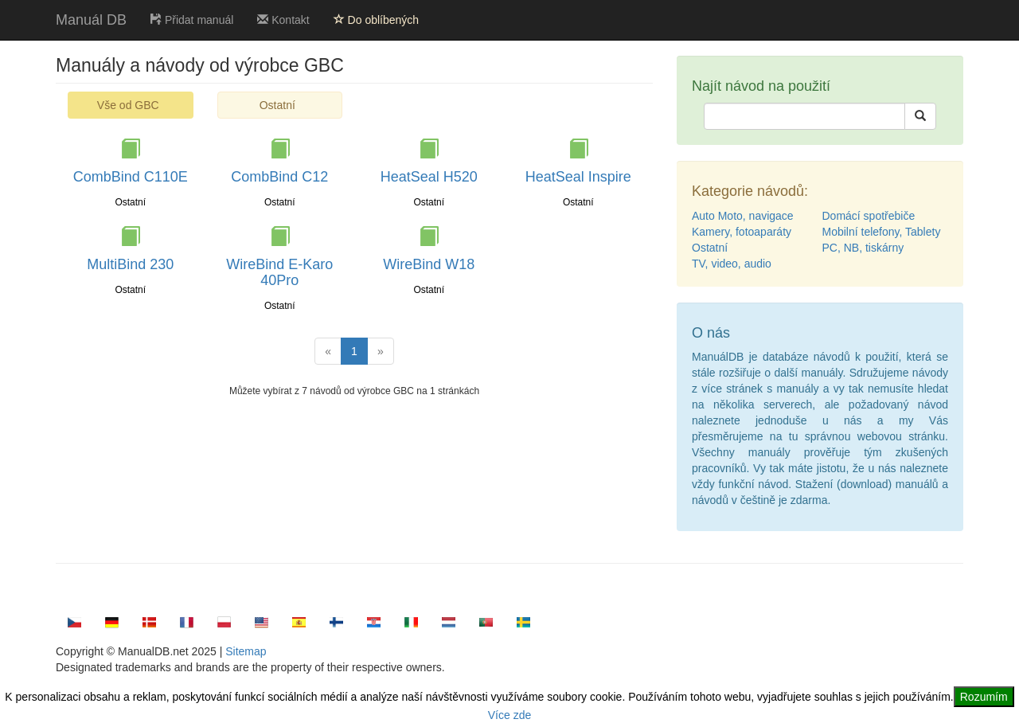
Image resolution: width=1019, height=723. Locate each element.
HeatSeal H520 (429, 177)
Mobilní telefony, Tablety (881, 231)
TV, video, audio (731, 263)
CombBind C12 (279, 177)
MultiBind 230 (130, 264)
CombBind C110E (130, 177)
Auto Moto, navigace (743, 215)
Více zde (509, 715)
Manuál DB (91, 20)
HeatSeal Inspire (578, 177)
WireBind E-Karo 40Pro (279, 272)
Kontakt (283, 20)
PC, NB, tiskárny (863, 247)
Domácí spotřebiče (869, 215)
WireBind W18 (428, 264)
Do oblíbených (376, 20)
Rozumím (984, 696)
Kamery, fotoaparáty (741, 231)
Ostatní (277, 105)
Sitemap (245, 651)
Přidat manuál (191, 20)
